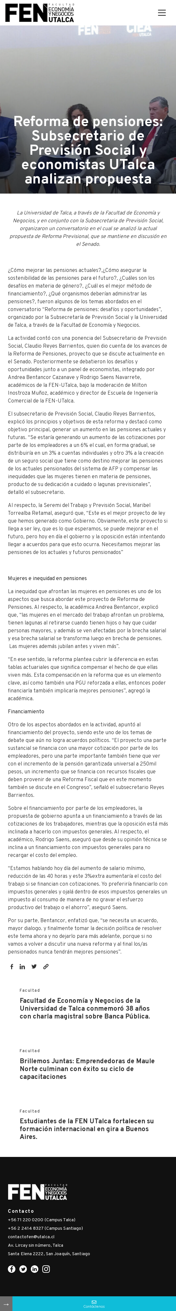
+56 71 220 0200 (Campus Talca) (41, 1220)
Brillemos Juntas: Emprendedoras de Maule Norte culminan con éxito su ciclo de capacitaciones (87, 1069)
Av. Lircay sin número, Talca (35, 1245)
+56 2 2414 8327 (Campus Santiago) (45, 1228)
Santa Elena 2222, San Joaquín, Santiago (49, 1254)
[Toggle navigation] (162, 13)
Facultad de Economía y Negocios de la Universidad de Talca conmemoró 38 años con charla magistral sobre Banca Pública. (85, 1009)
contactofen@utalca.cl (31, 1237)
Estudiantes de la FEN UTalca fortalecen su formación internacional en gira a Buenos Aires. (87, 1129)
